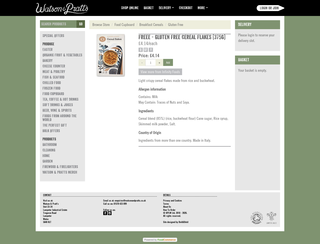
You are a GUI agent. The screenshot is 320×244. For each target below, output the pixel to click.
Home (46, 156)
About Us (167, 206)
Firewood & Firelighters (60, 167)
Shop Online (130, 8)
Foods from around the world (59, 118)
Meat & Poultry (53, 72)
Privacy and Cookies (172, 200)
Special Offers (53, 36)
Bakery (47, 61)
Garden (47, 161)
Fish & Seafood (53, 77)
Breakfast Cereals (151, 24)
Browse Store (101, 24)
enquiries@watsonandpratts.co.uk (130, 200)
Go (80, 24)
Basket (149, 8)
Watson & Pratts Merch (59, 172)
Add (168, 62)
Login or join (269, 8)
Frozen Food (51, 88)
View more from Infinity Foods (160, 72)
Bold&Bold (183, 222)
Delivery (166, 8)
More (203, 8)
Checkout (186, 8)
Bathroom (49, 145)
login (251, 35)
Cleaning (48, 150)
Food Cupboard (53, 94)
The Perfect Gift (54, 125)
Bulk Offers (51, 131)
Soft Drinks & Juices (57, 105)
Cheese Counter (53, 66)
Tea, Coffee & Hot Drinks (60, 99)
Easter (47, 49)
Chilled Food (51, 83)
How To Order (169, 209)
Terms (166, 203)
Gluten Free (175, 24)
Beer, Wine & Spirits (57, 110)
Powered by (160, 239)
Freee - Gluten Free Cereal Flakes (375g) (182, 37)
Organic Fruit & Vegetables (62, 55)
